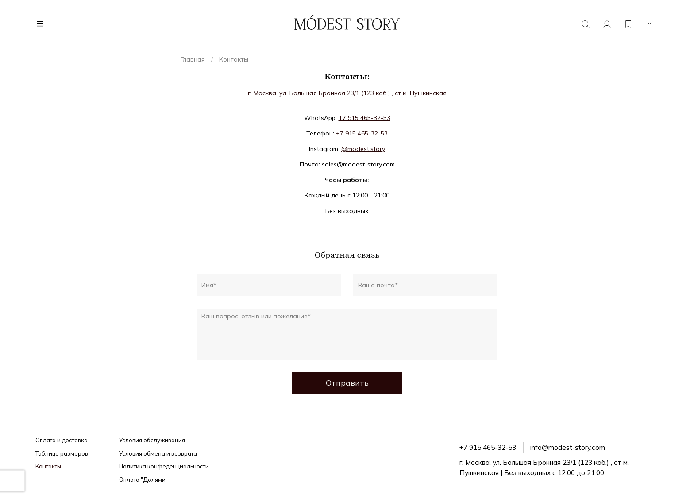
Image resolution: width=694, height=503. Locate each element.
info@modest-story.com (567, 447)
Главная (193, 59)
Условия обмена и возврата (158, 453)
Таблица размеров (61, 453)
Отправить (347, 382)
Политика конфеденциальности (164, 466)
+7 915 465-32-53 (364, 118)
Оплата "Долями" (143, 479)
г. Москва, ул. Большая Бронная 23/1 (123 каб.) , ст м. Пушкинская (347, 93)
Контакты (48, 466)
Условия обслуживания (152, 440)
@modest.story (363, 149)
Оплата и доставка (61, 440)
